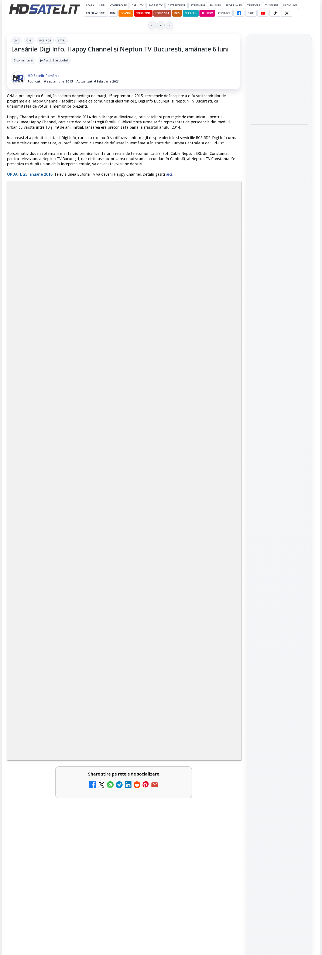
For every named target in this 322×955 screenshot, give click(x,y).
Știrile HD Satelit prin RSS (279, 625)
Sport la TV (234, 5)
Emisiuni (215, 5)
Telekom (207, 13)
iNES (177, 13)
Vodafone (143, 13)
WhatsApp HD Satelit (279, 563)
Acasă (90, 5)
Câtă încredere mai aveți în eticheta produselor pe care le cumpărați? (54, 743)
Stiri (61, 40)
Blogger (195, 787)
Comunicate (118, 5)
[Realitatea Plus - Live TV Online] (222, 750)
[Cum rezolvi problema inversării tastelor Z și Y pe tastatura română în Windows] (104, 651)
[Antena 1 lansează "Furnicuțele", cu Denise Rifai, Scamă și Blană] (222, 651)
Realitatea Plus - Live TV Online (169, 741)
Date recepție (177, 5)
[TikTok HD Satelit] (274, 13)
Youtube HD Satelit (279, 575)
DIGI (112, 13)
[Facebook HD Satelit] (238, 13)
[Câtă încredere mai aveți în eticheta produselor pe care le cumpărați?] (104, 750)
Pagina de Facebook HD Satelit (279, 531)
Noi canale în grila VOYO (169, 689)
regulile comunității (77, 416)
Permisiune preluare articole (279, 718)
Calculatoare (95, 13)
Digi (29, 40)
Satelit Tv (155, 5)
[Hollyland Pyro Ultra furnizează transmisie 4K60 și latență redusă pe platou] (279, 164)
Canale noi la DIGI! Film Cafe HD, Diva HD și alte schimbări (50, 545)
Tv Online (271, 5)
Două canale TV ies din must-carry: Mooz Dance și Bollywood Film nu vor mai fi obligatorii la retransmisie (171, 595)
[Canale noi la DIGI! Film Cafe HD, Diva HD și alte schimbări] (104, 552)
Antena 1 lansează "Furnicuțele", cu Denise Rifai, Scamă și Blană (169, 644)
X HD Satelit (279, 599)
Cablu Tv (137, 5)
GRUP (251, 13)
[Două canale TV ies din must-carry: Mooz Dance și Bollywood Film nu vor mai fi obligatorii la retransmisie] (222, 596)
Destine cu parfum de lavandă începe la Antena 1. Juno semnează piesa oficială (54, 697)
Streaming (198, 5)
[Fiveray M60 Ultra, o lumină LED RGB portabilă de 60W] (279, 104)
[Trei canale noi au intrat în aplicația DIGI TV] (104, 596)
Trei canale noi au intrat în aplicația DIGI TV (53, 587)
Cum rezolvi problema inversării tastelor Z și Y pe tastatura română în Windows (53, 647)
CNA (17, 40)
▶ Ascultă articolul (54, 60)
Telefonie (253, 5)
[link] (64, 554)
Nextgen (190, 13)
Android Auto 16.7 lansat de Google (173, 543)
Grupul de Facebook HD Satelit (279, 548)
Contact (224, 13)
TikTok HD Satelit (279, 587)
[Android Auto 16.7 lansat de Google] (222, 552)
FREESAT (271, 667)
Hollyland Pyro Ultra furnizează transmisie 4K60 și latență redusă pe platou (279, 136)
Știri (102, 5)
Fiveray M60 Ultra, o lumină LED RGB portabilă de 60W (274, 78)
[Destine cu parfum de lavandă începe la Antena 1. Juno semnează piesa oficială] (104, 700)
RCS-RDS (45, 40)
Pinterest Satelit (279, 611)
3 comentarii (23, 60)
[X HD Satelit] (286, 13)
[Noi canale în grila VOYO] (222, 700)
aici (169, 174)
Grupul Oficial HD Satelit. (92, 422)
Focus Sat (162, 13)
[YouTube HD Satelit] (262, 13)
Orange (126, 13)
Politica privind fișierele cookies (279, 732)
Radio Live (290, 5)
